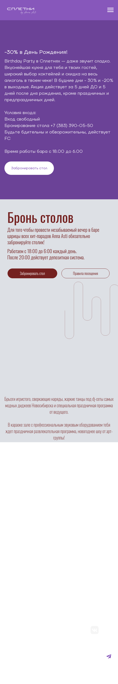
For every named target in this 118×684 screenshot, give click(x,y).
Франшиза (18, 653)
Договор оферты (16, 664)
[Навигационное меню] (110, 10)
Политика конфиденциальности (38, 645)
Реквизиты (18, 669)
